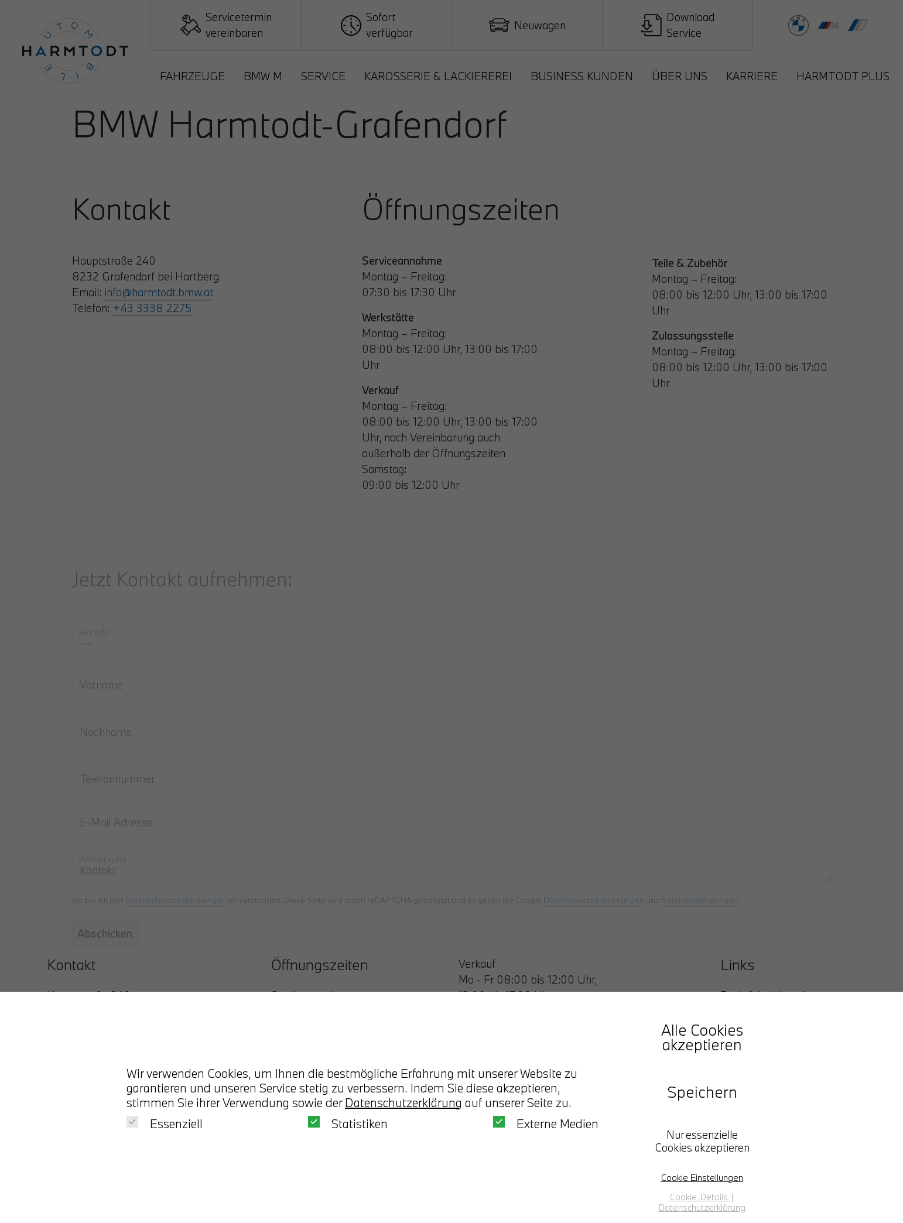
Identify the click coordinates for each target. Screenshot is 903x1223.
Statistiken (348, 1124)
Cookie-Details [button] (700, 1197)
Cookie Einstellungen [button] (702, 1177)
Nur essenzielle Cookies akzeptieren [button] (702, 1141)
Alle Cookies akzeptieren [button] (702, 1037)
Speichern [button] (702, 1092)
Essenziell (164, 1124)
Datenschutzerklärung (403, 1102)
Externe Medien (545, 1124)
